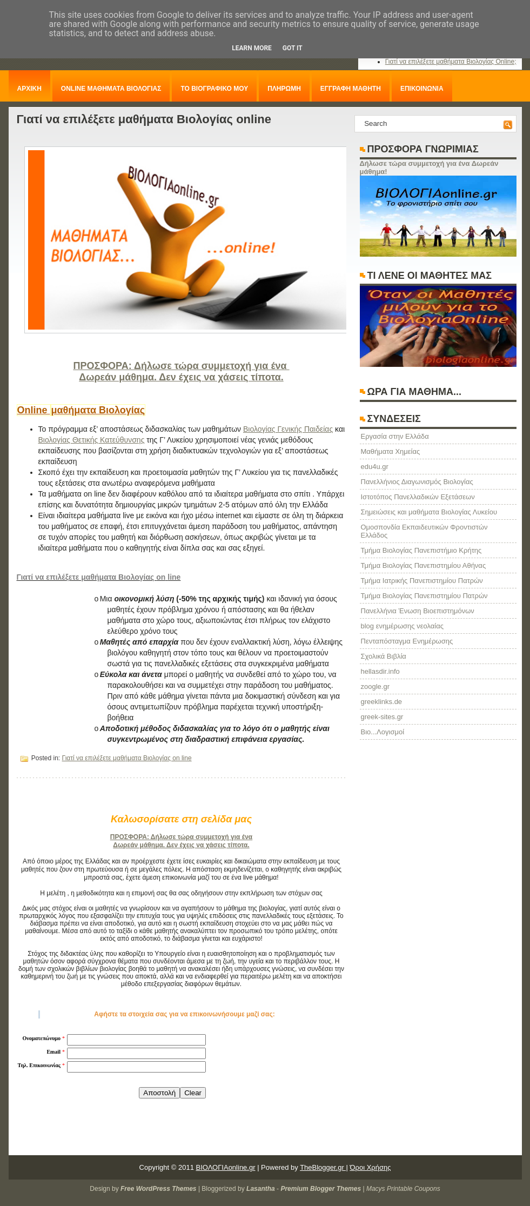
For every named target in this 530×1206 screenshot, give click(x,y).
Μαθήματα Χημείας (390, 451)
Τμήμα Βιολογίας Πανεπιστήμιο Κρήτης (421, 550)
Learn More (252, 48)
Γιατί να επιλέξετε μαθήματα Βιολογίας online (144, 119)
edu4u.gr (374, 467)
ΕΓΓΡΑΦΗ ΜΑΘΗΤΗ (350, 88)
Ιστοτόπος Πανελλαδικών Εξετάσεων (418, 497)
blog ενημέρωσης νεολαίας (402, 626)
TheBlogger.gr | (324, 1167)
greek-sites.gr (382, 717)
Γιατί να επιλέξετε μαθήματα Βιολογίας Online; (450, 61)
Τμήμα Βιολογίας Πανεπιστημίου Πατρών (424, 596)
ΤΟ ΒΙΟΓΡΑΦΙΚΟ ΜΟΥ (214, 88)
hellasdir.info (380, 671)
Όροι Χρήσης (370, 1167)
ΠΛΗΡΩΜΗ (284, 88)
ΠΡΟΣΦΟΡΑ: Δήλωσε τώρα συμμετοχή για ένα (181, 365)
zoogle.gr (375, 686)
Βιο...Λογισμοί (383, 732)
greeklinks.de (381, 702)
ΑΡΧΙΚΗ (29, 88)
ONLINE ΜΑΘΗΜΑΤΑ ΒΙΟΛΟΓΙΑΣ (111, 88)
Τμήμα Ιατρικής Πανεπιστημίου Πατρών (422, 581)
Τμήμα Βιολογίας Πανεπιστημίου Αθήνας (423, 565)
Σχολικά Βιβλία (383, 656)
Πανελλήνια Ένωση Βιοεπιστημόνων (417, 611)
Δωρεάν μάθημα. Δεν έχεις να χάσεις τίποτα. (181, 377)
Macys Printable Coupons (403, 1188)
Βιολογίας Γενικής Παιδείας (288, 429)
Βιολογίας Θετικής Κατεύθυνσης (91, 439)
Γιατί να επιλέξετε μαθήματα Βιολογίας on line (127, 758)
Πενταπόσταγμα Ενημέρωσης (407, 641)
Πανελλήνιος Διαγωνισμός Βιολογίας (417, 482)
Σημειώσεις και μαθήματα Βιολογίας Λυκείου (429, 512)
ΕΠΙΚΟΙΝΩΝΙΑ (422, 88)
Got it (293, 48)
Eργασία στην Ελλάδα (395, 436)
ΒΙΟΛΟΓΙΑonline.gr (226, 1167)
